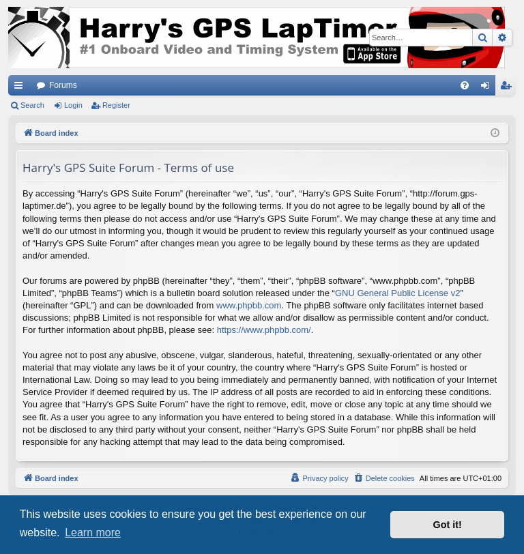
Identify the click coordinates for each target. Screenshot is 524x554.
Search (32, 105)
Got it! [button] (447, 524)
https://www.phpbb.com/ (264, 330)
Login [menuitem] (488, 88)
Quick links (21, 88)
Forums (63, 85)
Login (73, 105)
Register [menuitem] (508, 88)
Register (116, 105)
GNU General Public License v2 (398, 293)
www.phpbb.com (248, 305)
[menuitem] (464, 85)
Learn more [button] (93, 532)
